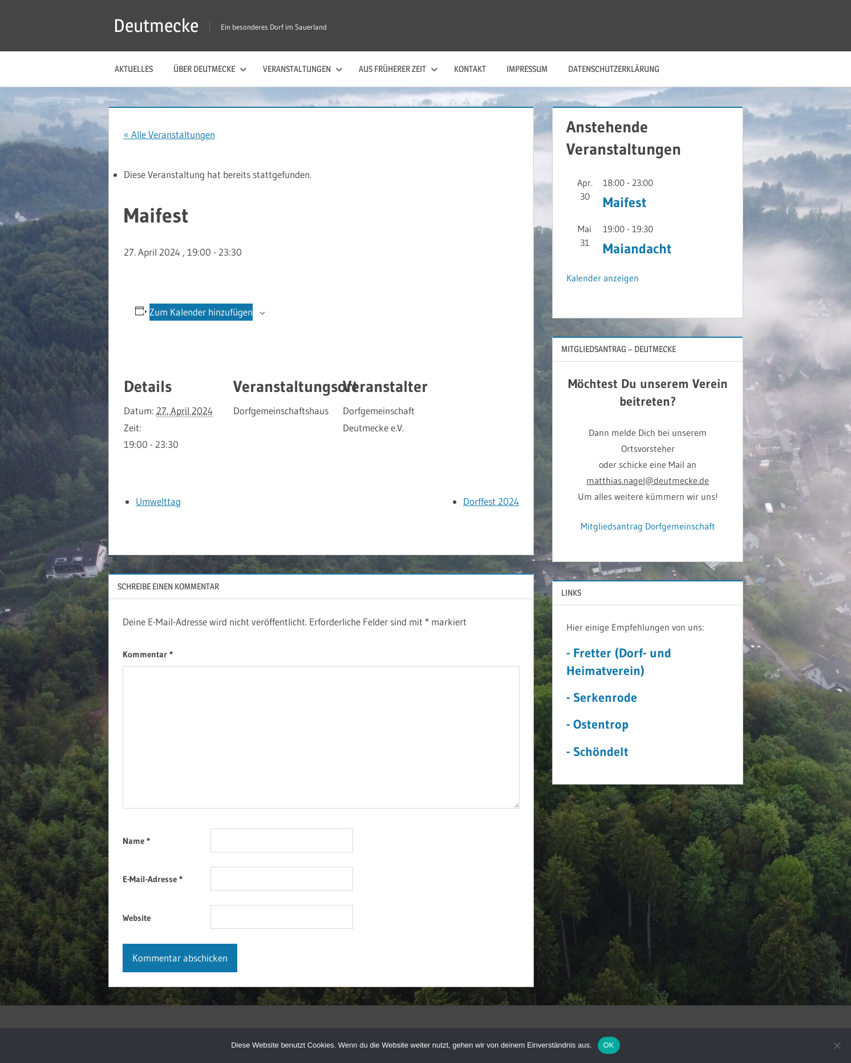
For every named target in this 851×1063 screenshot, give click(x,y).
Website (137, 917)
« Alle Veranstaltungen (169, 134)
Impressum (527, 68)
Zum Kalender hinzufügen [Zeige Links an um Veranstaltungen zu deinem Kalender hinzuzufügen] (201, 312)
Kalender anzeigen (602, 278)
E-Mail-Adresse (153, 879)
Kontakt (470, 68)
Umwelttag (158, 501)
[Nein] (836, 1045)
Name (136, 840)
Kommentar (148, 654)
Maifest (624, 202)
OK (608, 1045)
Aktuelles (134, 68)
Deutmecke (156, 25)
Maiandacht (637, 248)
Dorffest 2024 (491, 501)
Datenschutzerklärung (613, 68)
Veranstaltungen (303, 68)
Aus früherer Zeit (398, 68)
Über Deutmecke (210, 68)
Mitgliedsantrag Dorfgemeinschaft (648, 526)
